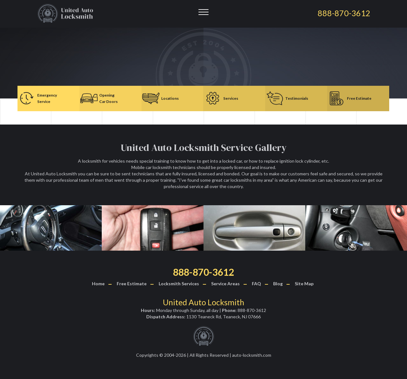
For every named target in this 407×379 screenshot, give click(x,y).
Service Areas (225, 283)
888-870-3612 (203, 272)
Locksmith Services (179, 283)
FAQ (256, 283)
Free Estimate (132, 283)
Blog (278, 283)
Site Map (304, 283)
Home (98, 283)
